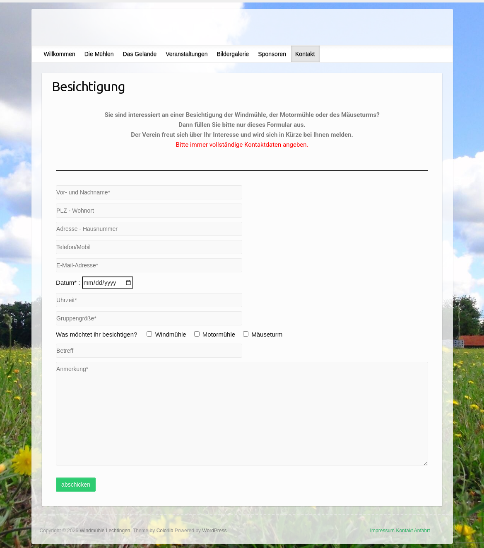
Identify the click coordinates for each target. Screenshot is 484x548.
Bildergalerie (233, 54)
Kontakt (305, 54)
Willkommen (59, 54)
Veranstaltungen (186, 54)
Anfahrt (422, 530)
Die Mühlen (99, 54)
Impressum (382, 530)
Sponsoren (272, 54)
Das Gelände (140, 54)
